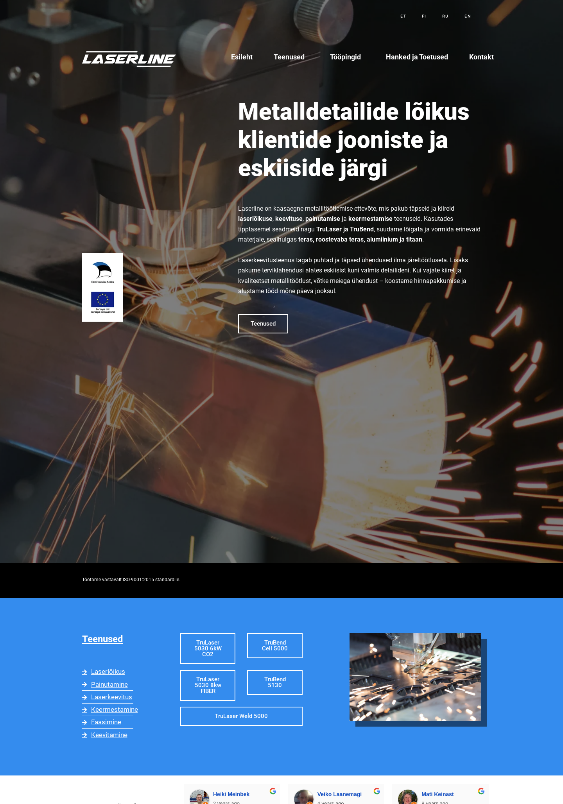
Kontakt (481, 57)
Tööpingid (347, 57)
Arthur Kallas (462, 792)
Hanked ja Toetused (417, 57)
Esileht (242, 57)
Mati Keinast (356, 792)
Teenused (291, 57)
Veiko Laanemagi (258, 792)
